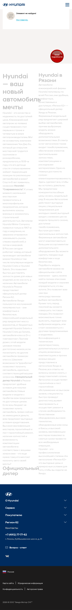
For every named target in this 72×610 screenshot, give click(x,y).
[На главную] (14, 4)
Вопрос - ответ (16, 547)
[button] (8, 494)
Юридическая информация (30, 583)
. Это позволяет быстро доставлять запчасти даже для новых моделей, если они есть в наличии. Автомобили (17, 276)
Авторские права (35, 589)
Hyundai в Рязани (12, 286)
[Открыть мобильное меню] (67, 4)
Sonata (26, 331)
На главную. (22, 20)
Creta (15, 265)
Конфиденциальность (13, 589)
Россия (8, 572)
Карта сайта (8, 583)
